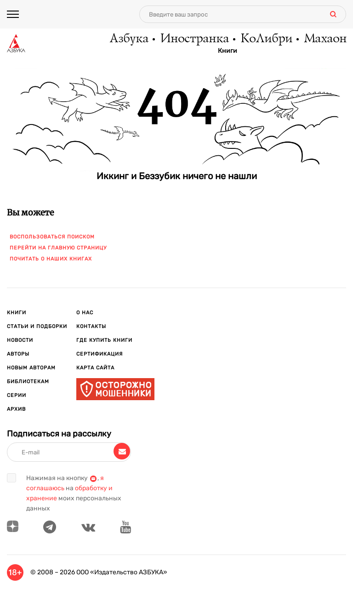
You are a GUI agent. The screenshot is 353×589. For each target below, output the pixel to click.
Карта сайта (95, 368)
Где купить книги (104, 340)
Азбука (128, 39)
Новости (20, 340)
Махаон (324, 39)
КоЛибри (266, 39)
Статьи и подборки (37, 326)
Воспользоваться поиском (52, 237)
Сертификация (99, 354)
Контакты (91, 326)
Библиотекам (28, 382)
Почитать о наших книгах (51, 259)
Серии (16, 395)
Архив (16, 409)
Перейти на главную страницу (58, 248)
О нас (84, 313)
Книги (227, 51)
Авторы (18, 354)
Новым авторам (31, 368)
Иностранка (193, 39)
